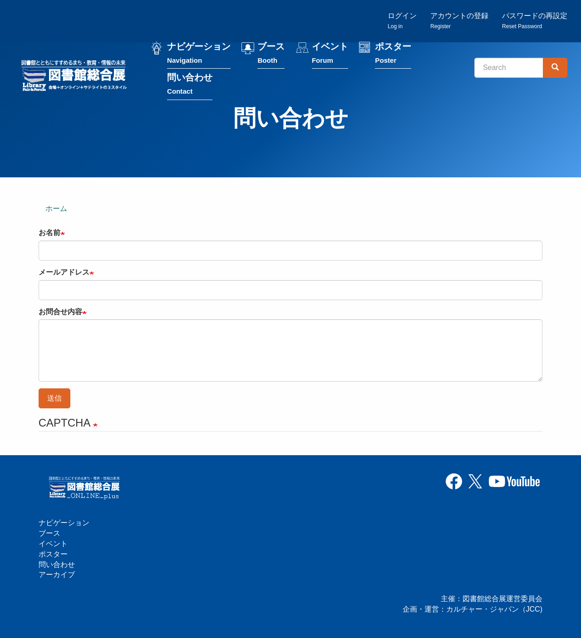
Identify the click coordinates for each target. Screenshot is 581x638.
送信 (54, 398)
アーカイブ (57, 574)
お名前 (49, 232)
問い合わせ (189, 84)
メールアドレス (64, 272)
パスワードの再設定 (534, 21)
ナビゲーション (199, 53)
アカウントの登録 (459, 21)
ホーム (56, 208)
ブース (271, 53)
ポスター (393, 53)
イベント (330, 53)
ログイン (402, 21)
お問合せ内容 (60, 312)
